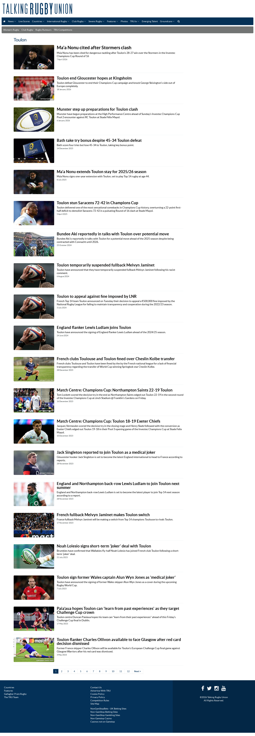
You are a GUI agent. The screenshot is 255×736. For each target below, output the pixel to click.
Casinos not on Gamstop (102, 721)
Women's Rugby (11, 30)
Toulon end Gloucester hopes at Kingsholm (94, 78)
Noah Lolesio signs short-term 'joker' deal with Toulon (104, 546)
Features (111, 21)
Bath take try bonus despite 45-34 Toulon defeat (99, 140)
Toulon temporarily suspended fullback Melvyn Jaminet (105, 265)
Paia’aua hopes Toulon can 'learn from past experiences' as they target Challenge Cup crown (118, 610)
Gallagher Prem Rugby (15, 694)
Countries (37, 21)
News (11, 21)
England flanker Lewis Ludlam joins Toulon (94, 327)
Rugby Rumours (43, 30)
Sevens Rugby (95, 21)
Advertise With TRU (100, 690)
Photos (124, 21)
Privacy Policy (97, 697)
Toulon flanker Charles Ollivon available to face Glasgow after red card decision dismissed (119, 641)
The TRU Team (11, 697)
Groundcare (166, 21)
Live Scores (24, 21)
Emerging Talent (150, 21)
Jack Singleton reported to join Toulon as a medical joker (106, 452)
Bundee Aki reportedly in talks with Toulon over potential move (113, 234)
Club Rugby (78, 21)
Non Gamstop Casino (101, 718)
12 (128, 671)
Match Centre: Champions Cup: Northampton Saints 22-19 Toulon (115, 390)
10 (113, 671)
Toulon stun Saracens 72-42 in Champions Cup (97, 203)
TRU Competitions (63, 30)
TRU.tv (133, 21)
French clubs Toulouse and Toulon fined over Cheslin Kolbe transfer (116, 359)
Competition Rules (99, 700)
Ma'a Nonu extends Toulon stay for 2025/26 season (101, 171)
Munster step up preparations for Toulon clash (97, 109)
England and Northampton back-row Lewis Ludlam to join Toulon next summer (118, 485)
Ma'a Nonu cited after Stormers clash (94, 47)
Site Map (94, 703)
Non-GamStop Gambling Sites (105, 715)
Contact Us (96, 687)
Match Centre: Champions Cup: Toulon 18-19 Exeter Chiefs (108, 421)
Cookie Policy (97, 694)
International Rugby (57, 21)
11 (120, 671)
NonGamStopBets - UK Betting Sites (108, 708)
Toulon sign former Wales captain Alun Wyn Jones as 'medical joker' (116, 577)
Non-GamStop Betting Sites (104, 712)
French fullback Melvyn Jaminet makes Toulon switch (103, 515)
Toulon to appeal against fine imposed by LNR (97, 296)
